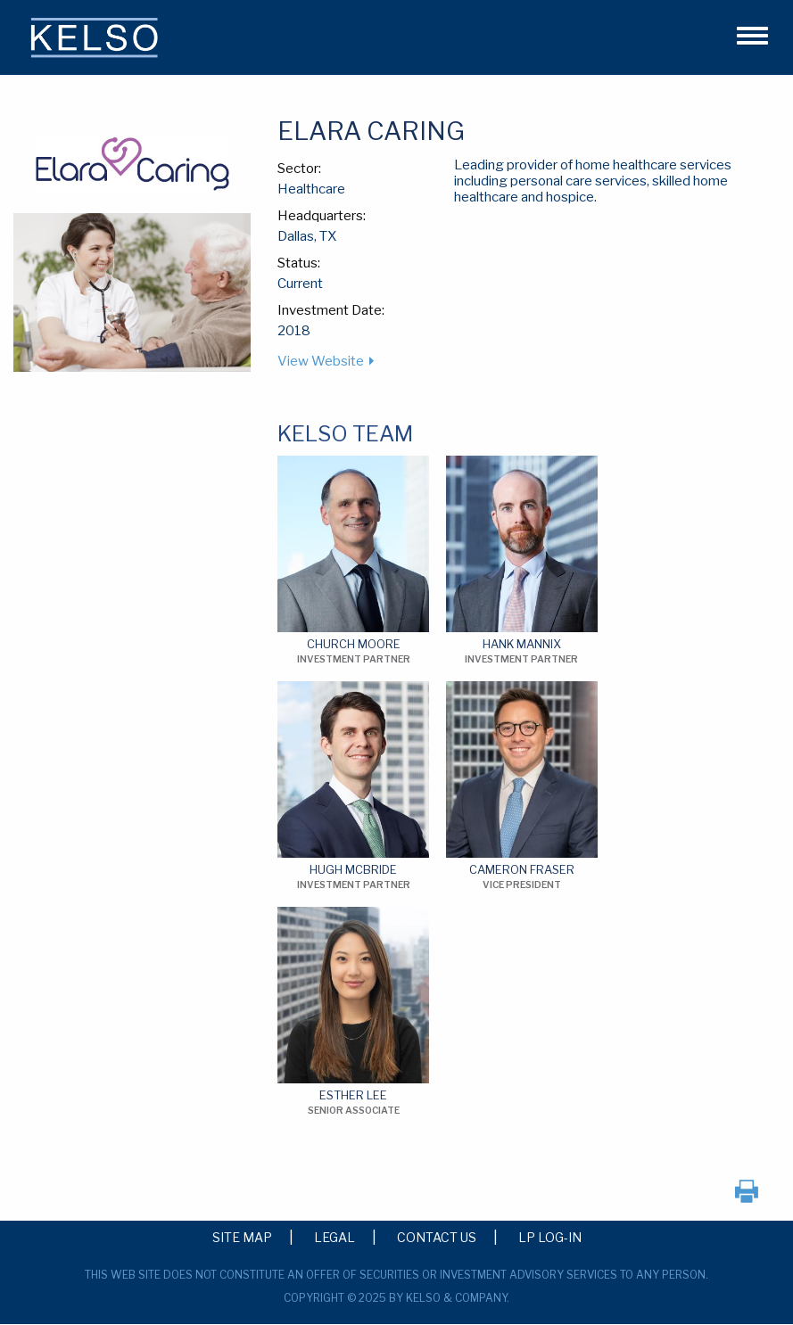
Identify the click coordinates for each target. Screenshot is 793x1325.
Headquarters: (321, 216)
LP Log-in (550, 1237)
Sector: (299, 168)
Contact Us (436, 1237)
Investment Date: (330, 310)
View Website (320, 361)
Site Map (242, 1237)
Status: (298, 263)
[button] (745, 33)
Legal (334, 1237)
